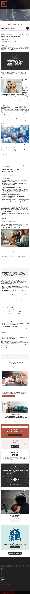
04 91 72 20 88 (3, 587)
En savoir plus (21, 593)
